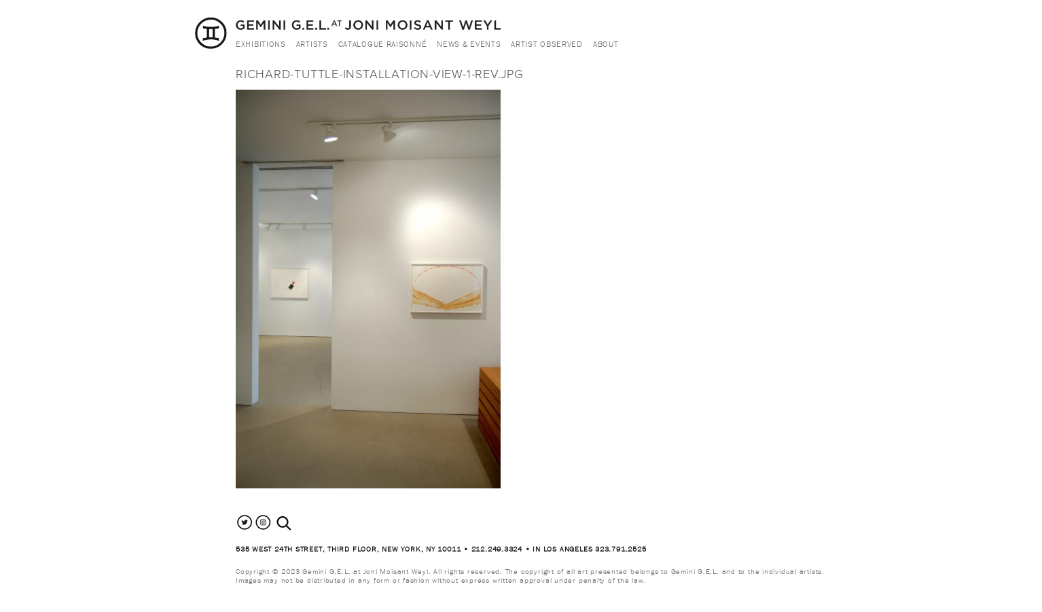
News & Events (469, 44)
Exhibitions (261, 44)
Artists (312, 44)
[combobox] (298, 523)
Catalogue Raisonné (382, 44)
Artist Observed (547, 44)
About (606, 44)
